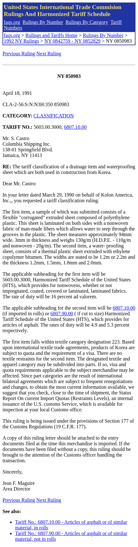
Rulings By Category (87, 22)
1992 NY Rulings (21, 41)
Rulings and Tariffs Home (51, 35)
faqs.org (12, 22)
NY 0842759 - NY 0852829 (72, 41)
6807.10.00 (75, 127)
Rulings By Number (43, 22)
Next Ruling (48, 53)
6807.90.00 (61, 313)
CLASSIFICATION (54, 115)
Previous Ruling (19, 53)
